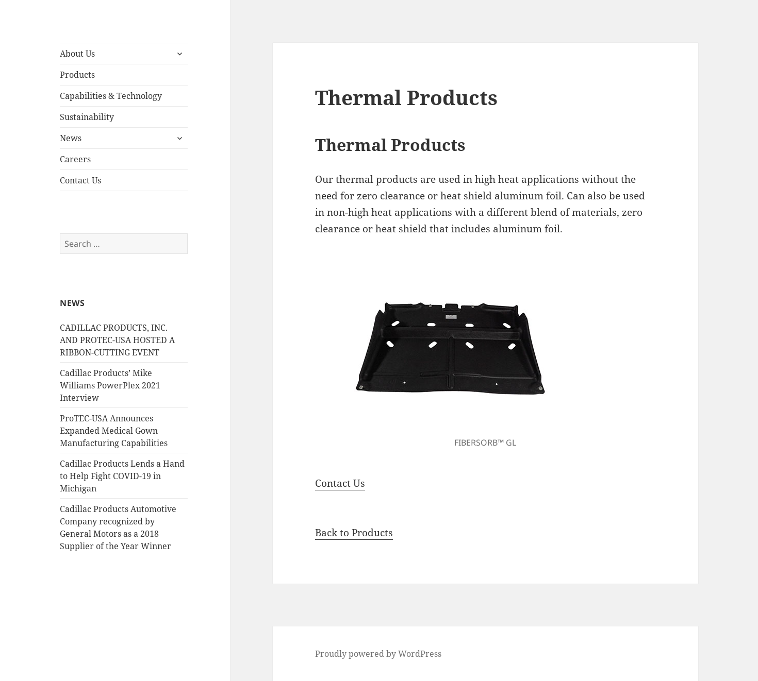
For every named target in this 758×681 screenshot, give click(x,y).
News (70, 138)
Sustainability (87, 117)
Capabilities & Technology (111, 95)
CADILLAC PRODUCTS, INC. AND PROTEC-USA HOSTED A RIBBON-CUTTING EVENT (117, 340)
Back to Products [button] (354, 532)
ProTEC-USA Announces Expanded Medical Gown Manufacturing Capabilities (114, 431)
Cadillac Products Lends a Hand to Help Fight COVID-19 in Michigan (122, 476)
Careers (75, 159)
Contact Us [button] (340, 483)
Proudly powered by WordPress (378, 653)
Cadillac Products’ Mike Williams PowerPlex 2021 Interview (110, 385)
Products (77, 74)
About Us (77, 53)
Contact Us (80, 180)
